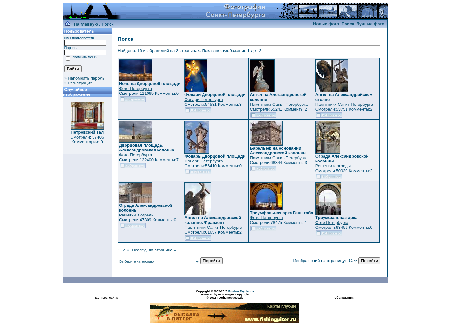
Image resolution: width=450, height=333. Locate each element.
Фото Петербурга (135, 88)
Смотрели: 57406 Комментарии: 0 (87, 139)
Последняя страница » (154, 250)
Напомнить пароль (86, 78)
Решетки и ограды (333, 165)
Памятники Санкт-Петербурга (278, 104)
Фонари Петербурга (203, 99)
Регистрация (80, 83)
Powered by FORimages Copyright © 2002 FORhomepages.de (225, 296)
